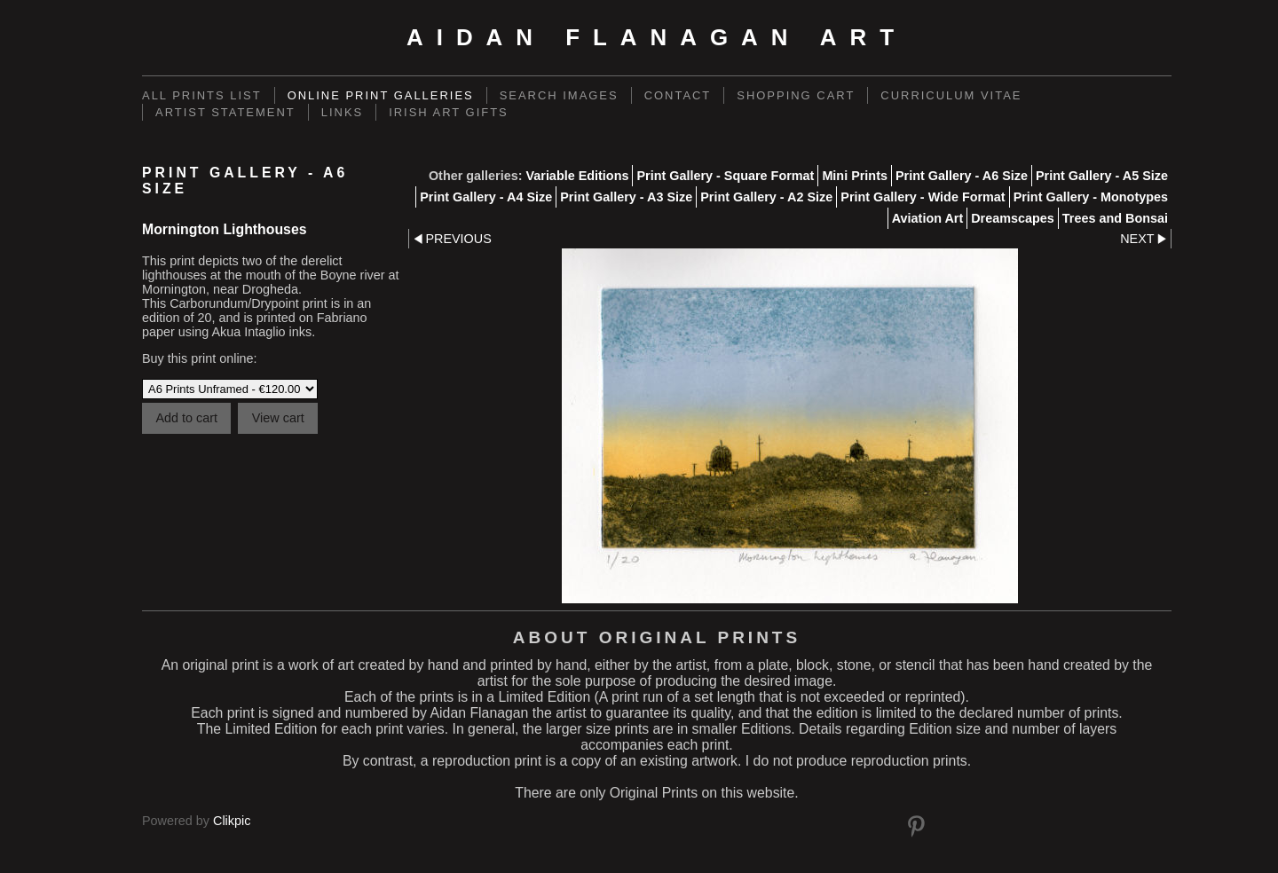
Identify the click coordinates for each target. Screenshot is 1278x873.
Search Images (559, 95)
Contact (678, 95)
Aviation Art (927, 218)
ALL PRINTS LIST (202, 95)
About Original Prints (657, 637)
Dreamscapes (1012, 218)
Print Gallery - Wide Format (922, 197)
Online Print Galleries (381, 95)
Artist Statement (225, 112)
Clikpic (231, 821)
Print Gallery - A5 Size (1102, 176)
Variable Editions (576, 176)
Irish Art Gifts (449, 112)
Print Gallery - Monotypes (1091, 197)
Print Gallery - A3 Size (626, 197)
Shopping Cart (796, 95)
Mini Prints (855, 176)
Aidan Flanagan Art (656, 37)
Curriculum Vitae (951, 95)
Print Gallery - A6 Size (961, 176)
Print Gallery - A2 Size (766, 197)
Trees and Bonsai (1115, 218)
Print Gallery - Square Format (725, 176)
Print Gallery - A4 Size (486, 197)
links (342, 112)
